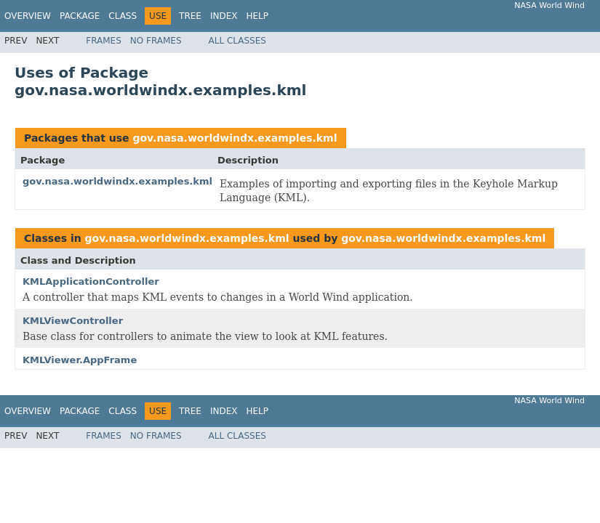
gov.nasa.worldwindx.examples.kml (234, 138)
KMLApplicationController (91, 281)
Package (80, 16)
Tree (190, 16)
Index (224, 16)
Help (257, 16)
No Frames (156, 41)
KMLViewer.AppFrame (80, 359)
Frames (103, 41)
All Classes (237, 41)
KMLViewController (73, 320)
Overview (27, 16)
